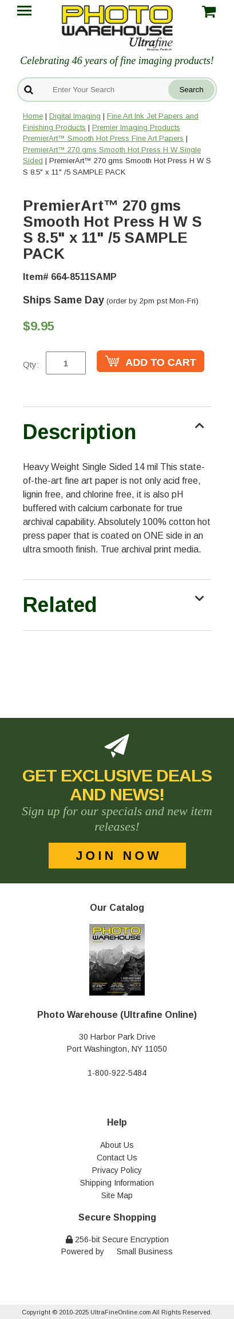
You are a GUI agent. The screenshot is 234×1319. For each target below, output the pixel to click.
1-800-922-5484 (117, 1072)
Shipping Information (117, 1182)
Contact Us (117, 1157)
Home (33, 116)
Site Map (117, 1195)
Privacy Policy (117, 1170)
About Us (117, 1145)
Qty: (31, 364)
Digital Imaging (75, 116)
